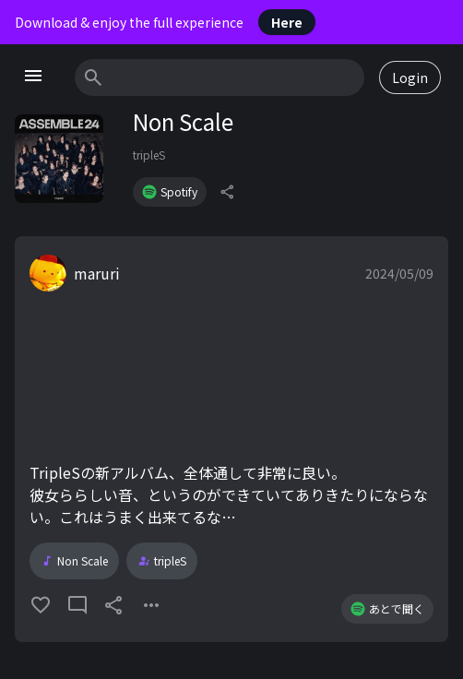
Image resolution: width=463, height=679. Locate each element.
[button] (231, 439)
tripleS (149, 154)
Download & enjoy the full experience (165, 22)
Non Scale (74, 561)
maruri (97, 273)
